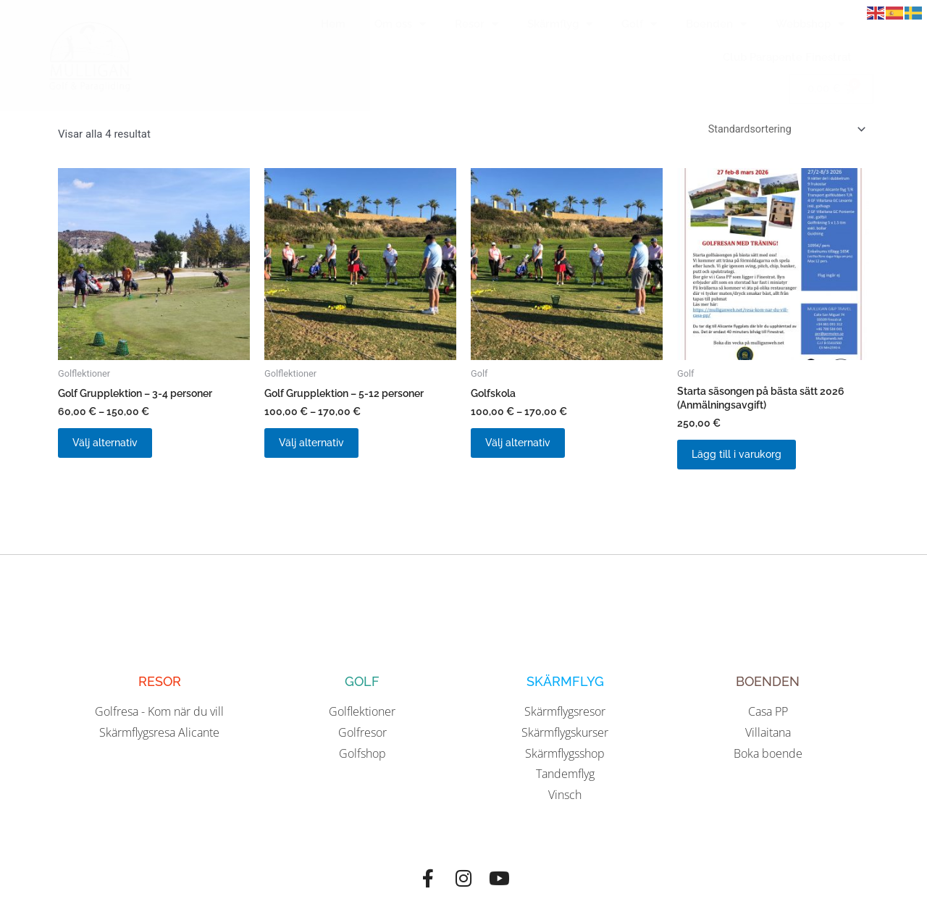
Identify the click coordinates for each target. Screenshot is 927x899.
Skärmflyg (559, 24)
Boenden (716, 24)
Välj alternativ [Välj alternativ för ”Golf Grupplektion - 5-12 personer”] (319, 448)
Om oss (400, 24)
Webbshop (810, 24)
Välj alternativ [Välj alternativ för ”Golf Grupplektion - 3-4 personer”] (113, 448)
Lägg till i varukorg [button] (745, 460)
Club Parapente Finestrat (787, 57)
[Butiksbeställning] (782, 130)
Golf (639, 24)
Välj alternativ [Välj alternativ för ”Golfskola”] (526, 448)
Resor (476, 24)
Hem (333, 23)
